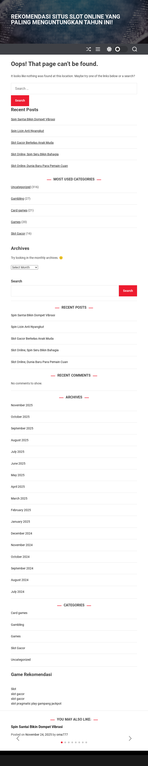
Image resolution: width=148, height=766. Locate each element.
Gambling (17, 198)
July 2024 (17, 591)
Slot (13, 689)
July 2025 (17, 451)
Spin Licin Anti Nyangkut (27, 131)
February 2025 (21, 510)
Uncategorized (21, 187)
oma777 (62, 734)
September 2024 (22, 568)
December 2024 (21, 533)
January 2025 (20, 521)
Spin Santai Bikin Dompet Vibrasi (33, 119)
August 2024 (19, 580)
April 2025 (18, 486)
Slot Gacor (18, 233)
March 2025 (19, 498)
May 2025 (18, 475)
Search (16, 281)
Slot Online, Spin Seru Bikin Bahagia (35, 154)
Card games (19, 210)
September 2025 (22, 428)
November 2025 (22, 405)
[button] (17, 738)
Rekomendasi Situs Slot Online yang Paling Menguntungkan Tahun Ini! (65, 19)
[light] (116, 49)
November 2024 (22, 545)
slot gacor (18, 694)
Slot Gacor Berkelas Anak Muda (32, 142)
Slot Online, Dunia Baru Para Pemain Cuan (39, 166)
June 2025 (18, 463)
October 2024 (20, 557)
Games (16, 222)
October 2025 (20, 416)
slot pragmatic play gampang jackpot (36, 703)
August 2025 (19, 440)
